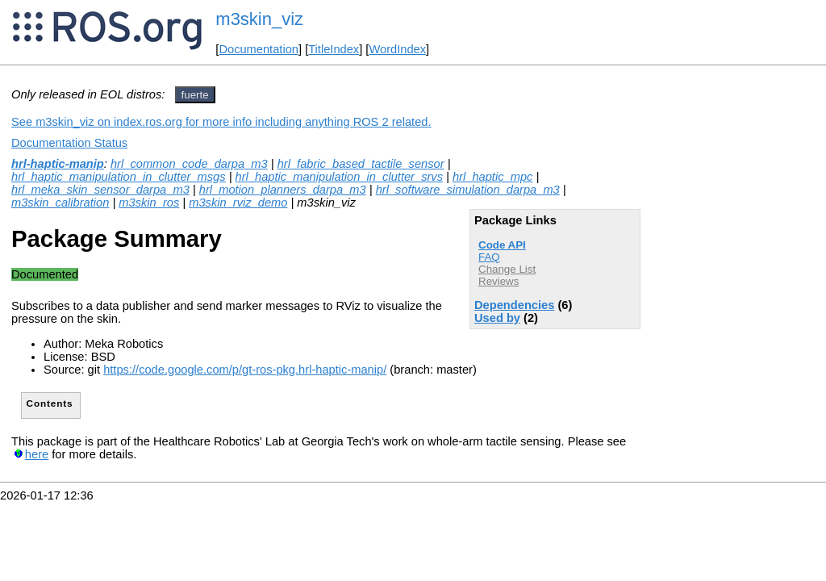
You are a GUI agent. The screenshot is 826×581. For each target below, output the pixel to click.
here (36, 454)
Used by (497, 317)
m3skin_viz (259, 19)
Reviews (498, 281)
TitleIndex (333, 49)
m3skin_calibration (60, 202)
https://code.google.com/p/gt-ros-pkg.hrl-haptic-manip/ (244, 369)
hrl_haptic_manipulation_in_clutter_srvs (339, 176)
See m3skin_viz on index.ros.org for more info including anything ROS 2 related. (221, 121)
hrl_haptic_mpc (492, 176)
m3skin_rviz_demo (238, 202)
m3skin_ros (149, 202)
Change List (507, 269)
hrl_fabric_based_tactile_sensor (360, 163)
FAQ (489, 257)
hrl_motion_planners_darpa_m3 (282, 189)
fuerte (195, 95)
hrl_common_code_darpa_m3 (189, 163)
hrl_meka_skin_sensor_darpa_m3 (100, 189)
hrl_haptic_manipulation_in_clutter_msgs (118, 176)
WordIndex (397, 49)
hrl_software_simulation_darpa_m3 (468, 189)
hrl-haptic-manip (57, 163)
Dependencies (514, 305)
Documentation (258, 49)
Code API (502, 245)
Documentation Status (69, 142)
